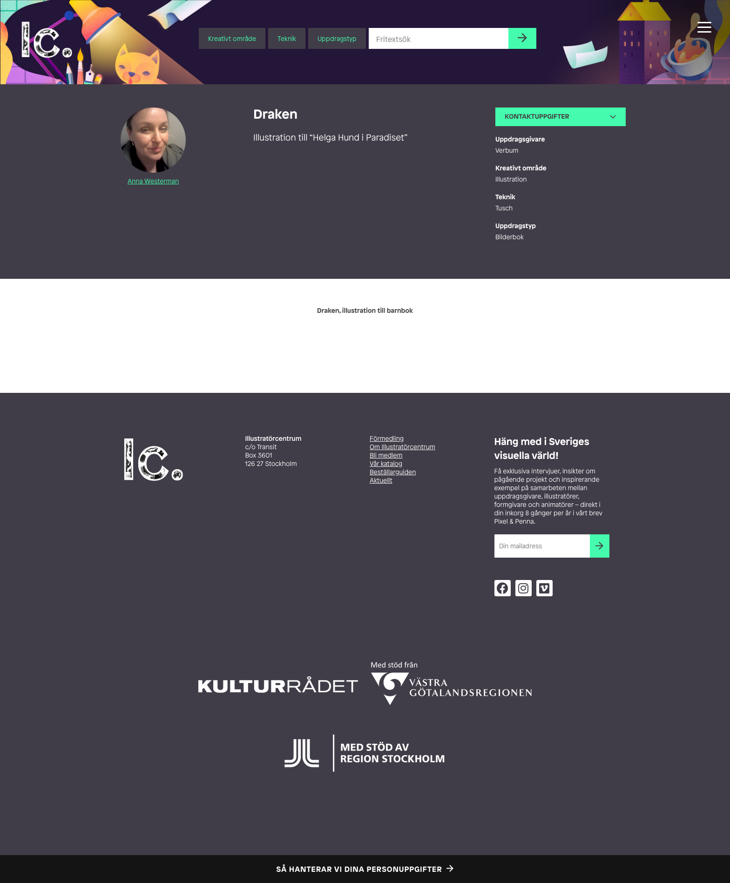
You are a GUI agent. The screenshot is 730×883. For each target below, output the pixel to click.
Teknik (286, 38)
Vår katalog (386, 463)
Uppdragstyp (337, 38)
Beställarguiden (393, 472)
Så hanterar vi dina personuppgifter (359, 869)
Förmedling (387, 438)
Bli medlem (386, 455)
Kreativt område (232, 38)
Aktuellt (381, 480)
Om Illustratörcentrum (402, 447)
